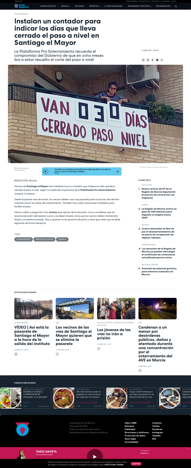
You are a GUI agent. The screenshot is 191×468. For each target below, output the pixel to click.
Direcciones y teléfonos (137, 432)
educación (147, 185)
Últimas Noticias (144, 1)
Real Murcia (155, 1)
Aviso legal (130, 438)
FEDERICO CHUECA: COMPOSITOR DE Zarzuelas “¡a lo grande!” (35, 394)
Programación (163, 6)
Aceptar (136, 464)
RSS (154, 438)
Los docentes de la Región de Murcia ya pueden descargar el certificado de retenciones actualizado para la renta (158, 253)
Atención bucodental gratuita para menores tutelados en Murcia (159, 271)
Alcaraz (173, 1)
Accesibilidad (131, 442)
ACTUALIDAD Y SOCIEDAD (86, 403)
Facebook (157, 429)
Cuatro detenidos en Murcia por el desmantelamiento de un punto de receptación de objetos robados (158, 233)
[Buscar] (175, 6)
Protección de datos (135, 435)
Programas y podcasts (138, 6)
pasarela (62, 239)
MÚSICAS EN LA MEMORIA (34, 389)
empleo (145, 205)
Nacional (79, 6)
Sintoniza (129, 426)
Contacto (157, 423)
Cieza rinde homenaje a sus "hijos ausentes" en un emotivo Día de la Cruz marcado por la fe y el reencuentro (141, 394)
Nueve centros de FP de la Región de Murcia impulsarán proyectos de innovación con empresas (158, 193)
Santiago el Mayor (44, 239)
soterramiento (21, 14)
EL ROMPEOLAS (82, 389)
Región (64, 6)
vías (140, 323)
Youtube (156, 435)
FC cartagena (165, 1)
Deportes (94, 6)
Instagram (157, 432)
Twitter (156, 426)
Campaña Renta (149, 245)
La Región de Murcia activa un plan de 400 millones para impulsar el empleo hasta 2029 (159, 213)
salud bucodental (150, 265)
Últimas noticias (48, 6)
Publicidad (130, 429)
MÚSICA (26, 403)
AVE (57, 323)
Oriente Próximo (132, 1)
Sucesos (145, 225)
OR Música (144, 453)
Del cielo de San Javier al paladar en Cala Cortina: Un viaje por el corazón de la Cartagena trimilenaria (88, 394)
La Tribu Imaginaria (114, 6)
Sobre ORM (130, 423)
